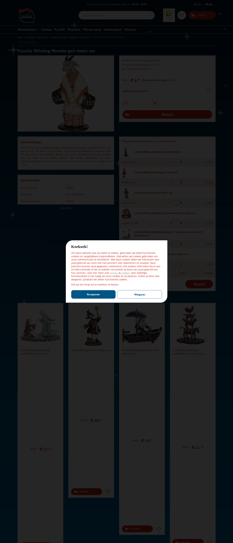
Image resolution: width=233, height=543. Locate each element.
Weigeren (139, 294)
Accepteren (93, 294)
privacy (114, 272)
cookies (125, 272)
